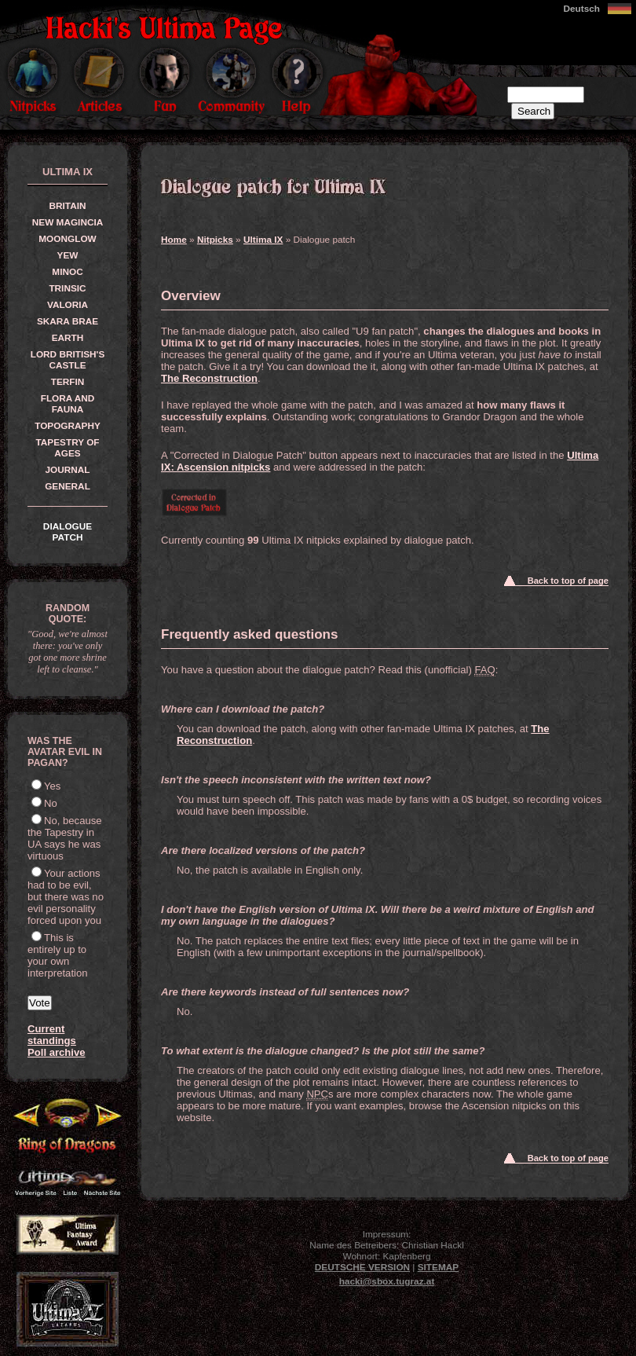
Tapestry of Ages (67, 448)
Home (174, 239)
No (50, 803)
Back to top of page (568, 580)
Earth (68, 337)
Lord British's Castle (68, 360)
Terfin (68, 381)
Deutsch (581, 8)
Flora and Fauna (68, 404)
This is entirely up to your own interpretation (57, 955)
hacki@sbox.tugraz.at (387, 1281)
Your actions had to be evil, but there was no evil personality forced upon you (65, 896)
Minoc (67, 271)
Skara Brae (67, 321)
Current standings (51, 1034)
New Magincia (67, 222)
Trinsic (67, 288)
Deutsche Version (362, 1267)
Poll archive (56, 1052)
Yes (52, 786)
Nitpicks (215, 239)
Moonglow (67, 238)
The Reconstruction (209, 378)
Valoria (67, 304)
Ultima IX (263, 239)
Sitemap (438, 1267)
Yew (68, 255)
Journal (67, 469)
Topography (68, 425)
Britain (67, 205)
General (67, 486)
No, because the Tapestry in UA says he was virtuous (64, 838)
